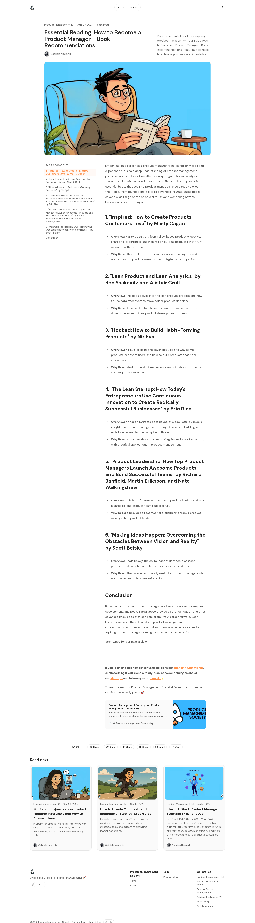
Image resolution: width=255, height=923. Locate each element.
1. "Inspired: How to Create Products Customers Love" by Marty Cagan (67, 172)
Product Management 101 (59, 24)
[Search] (222, 7)
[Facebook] (32, 884)
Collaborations (205, 906)
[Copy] (176, 747)
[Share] (94, 747)
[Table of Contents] (70, 165)
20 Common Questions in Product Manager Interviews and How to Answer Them (59, 813)
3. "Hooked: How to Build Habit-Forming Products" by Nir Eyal (68, 189)
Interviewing (203, 901)
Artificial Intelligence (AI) (210, 897)
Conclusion (52, 238)
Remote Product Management (206, 891)
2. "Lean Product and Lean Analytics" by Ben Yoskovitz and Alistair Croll (68, 180)
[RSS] (46, 884)
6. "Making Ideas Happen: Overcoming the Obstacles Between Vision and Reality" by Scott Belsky (69, 229)
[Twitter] (39, 884)
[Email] (160, 747)
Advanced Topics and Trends (208, 883)
